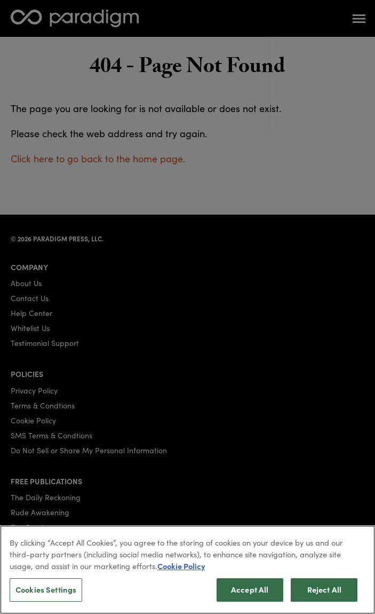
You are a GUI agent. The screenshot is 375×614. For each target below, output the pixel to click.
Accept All (249, 595)
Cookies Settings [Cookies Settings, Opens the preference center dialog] (45, 595)
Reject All (324, 595)
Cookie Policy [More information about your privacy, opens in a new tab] (181, 571)
